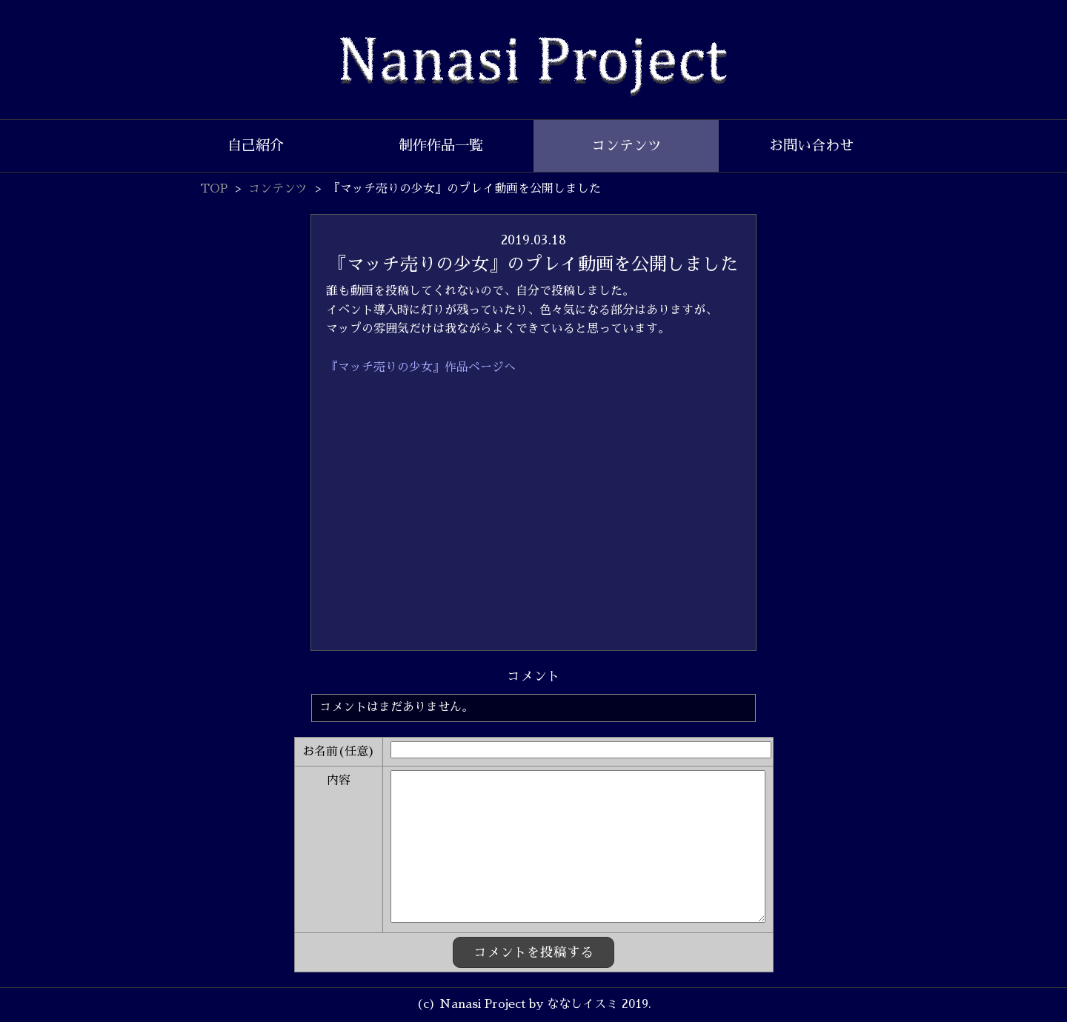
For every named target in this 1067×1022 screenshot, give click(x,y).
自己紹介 (255, 145)
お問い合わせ (811, 145)
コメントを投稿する (533, 952)
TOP (213, 189)
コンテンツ (626, 145)
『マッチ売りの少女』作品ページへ (421, 367)
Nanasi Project (533, 67)
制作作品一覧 (441, 145)
